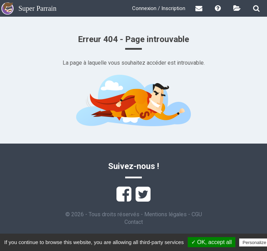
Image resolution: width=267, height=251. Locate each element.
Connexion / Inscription (158, 8)
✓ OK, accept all (211, 242)
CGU (197, 214)
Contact (133, 222)
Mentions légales (165, 214)
